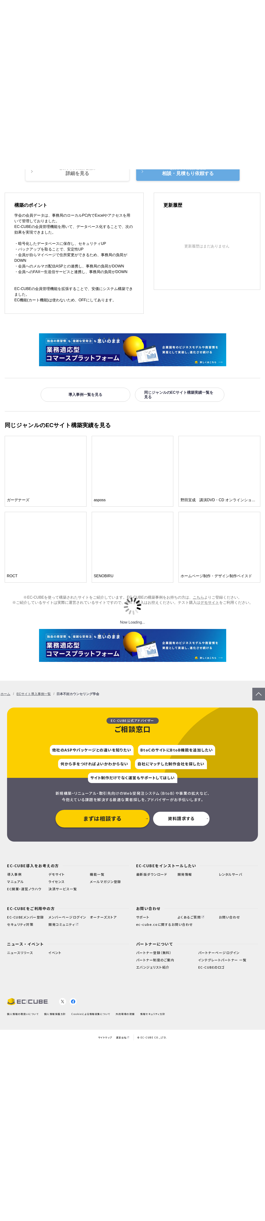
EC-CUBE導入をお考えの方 (33, 865)
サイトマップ (105, 1037)
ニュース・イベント (25, 944)
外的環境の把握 (125, 1014)
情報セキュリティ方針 (152, 1014)
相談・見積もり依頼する (188, 171)
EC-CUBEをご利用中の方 (31, 908)
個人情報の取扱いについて (23, 1014)
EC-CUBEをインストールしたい (166, 865)
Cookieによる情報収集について (90, 1014)
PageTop (258, 690)
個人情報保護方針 (55, 1014)
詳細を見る (77, 171)
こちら (198, 597)
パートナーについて (154, 944)
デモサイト (209, 603)
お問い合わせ (148, 908)
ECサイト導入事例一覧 (33, 694)
